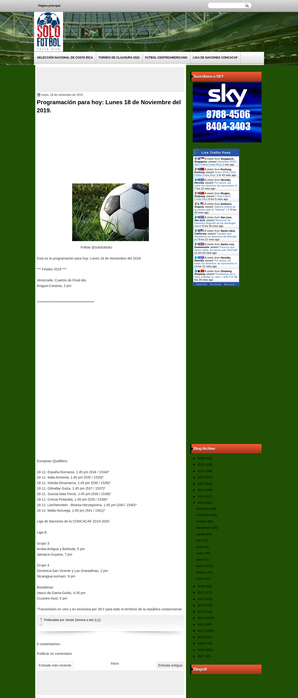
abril (199, 559)
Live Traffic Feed (215, 152)
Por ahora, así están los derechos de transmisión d (215, 184)
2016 (201, 599)
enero (200, 578)
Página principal (49, 5)
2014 (201, 611)
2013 (201, 618)
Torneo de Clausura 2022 (119, 57)
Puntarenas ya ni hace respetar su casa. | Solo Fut (214, 275)
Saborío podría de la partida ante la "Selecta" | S (215, 208)
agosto (201, 534)
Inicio (115, 663)
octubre (201, 521)
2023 (201, 477)
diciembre (203, 508)
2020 (201, 496)
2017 (201, 592)
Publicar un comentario (54, 654)
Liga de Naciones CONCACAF (215, 57)
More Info (229, 284)
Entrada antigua (170, 665)
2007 (201, 656)
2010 (201, 637)
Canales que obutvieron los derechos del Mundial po (215, 236)
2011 (201, 630)
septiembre (204, 527)
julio (199, 540)
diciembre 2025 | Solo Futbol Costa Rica (215, 163)
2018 (201, 586)
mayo (200, 553)
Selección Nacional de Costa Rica (65, 57)
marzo (201, 566)
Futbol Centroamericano (166, 57)
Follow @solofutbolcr (161, 28)
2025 (201, 464)
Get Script (215, 284)
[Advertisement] (125, 79)
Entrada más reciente (55, 665)
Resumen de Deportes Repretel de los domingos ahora (215, 223)
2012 (201, 624)
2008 (201, 650)
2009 (201, 643)
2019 (201, 502)
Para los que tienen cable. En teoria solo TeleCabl (215, 248)
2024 (201, 471)
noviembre (204, 515)
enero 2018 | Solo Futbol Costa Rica (215, 173)
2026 (201, 458)
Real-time (202, 284)
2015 (201, 605)
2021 (201, 490)
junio (200, 547)
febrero (201, 572)
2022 (201, 484)
